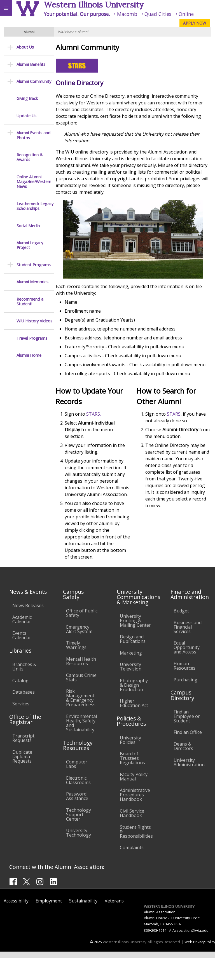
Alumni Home (29, 355)
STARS (175, 414)
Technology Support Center (78, 821)
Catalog (20, 687)
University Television (130, 673)
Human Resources (184, 672)
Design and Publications (133, 645)
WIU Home (66, 32)
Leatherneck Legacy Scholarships (35, 206)
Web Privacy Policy (199, 948)
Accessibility (16, 907)
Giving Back (27, 98)
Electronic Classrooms (78, 786)
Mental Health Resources (81, 668)
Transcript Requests (23, 744)
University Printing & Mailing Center (135, 627)
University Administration (189, 768)
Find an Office (188, 739)
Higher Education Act (134, 710)
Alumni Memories (32, 281)
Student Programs (34, 264)
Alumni (83, 32)
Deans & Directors (183, 753)
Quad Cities (157, 14)
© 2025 (96, 948)
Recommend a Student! (30, 301)
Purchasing (185, 686)
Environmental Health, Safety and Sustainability (81, 729)
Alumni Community (34, 81)
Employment (49, 907)
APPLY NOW (194, 23)
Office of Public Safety (81, 619)
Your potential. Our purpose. (77, 14)
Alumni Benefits (31, 64)
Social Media (28, 225)
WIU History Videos (34, 320)
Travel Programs (32, 338)
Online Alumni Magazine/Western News (34, 181)
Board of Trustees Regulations (132, 764)
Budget (181, 617)
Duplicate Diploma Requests (22, 763)
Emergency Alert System (79, 636)
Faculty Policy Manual (134, 783)
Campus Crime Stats (81, 684)
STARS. (95, 414)
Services (20, 710)
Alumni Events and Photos (33, 135)
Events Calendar (21, 642)
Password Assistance (77, 802)
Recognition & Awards (30, 157)
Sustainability (83, 907)
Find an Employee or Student (187, 723)
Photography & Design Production (134, 691)
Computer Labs (76, 770)
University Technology (78, 839)
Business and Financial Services (188, 633)
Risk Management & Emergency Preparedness (80, 704)
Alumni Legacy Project (30, 245)
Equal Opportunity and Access (187, 654)
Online (186, 14)
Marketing (131, 659)
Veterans (114, 907)
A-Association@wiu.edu (189, 936)
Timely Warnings (76, 651)
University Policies (130, 746)
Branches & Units (24, 673)
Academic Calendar (22, 626)
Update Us (26, 115)
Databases (23, 699)
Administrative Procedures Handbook (135, 801)
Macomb (127, 14)
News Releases (28, 612)
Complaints (132, 854)
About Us (25, 47)
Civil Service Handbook (132, 820)
